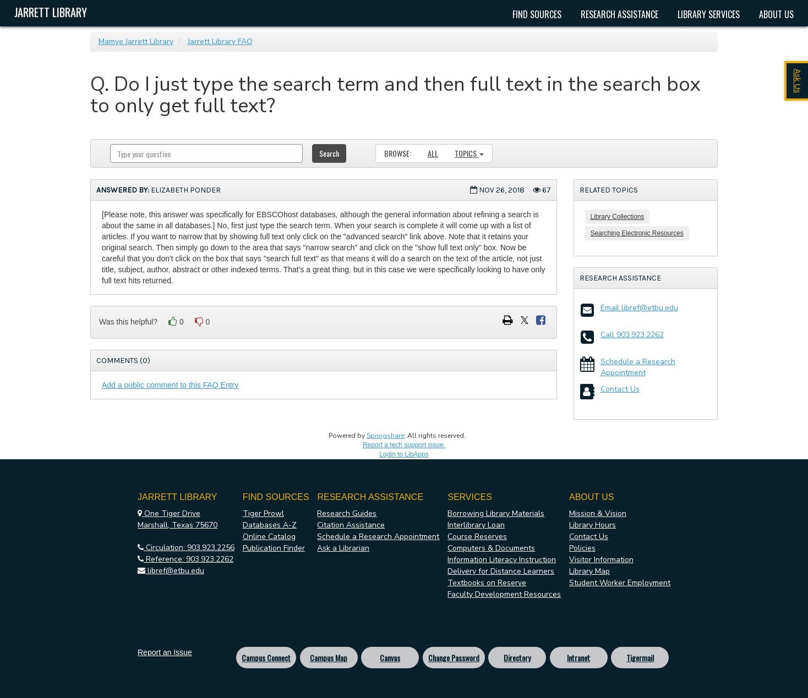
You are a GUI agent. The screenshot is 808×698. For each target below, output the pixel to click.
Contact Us (620, 389)
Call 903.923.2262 (632, 334)
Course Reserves (477, 536)
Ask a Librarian (343, 548)
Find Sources (536, 14)
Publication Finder (274, 548)
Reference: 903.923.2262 (185, 559)
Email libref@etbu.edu (639, 308)
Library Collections (618, 217)
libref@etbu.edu (171, 570)
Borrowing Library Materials (495, 513)
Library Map (589, 571)
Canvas (390, 657)
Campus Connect (266, 657)
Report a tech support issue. (404, 445)
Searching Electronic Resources (637, 233)
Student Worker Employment (619, 583)
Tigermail (640, 657)
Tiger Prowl (263, 513)
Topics (469, 153)
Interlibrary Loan (476, 525)
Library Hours (592, 525)
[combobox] (206, 153)
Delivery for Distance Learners (500, 571)
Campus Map (328, 657)
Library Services (709, 14)
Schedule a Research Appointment (637, 367)
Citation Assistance (351, 525)
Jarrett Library (50, 12)
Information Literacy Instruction (501, 559)
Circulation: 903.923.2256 (186, 547)
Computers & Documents (491, 548)
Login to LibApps (403, 454)
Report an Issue (165, 652)
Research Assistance (619, 14)
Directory (517, 657)
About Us (776, 14)
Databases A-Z (270, 525)
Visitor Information (601, 559)
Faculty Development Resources (504, 594)
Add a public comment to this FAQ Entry (170, 385)
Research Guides (346, 513)
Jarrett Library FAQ (220, 41)
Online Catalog (269, 536)
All (433, 153)
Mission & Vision (597, 513)
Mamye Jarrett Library (136, 41)
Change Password (453, 657)
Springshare (385, 435)
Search (329, 153)
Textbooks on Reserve (486, 583)
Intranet (578, 657)
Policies (582, 548)
